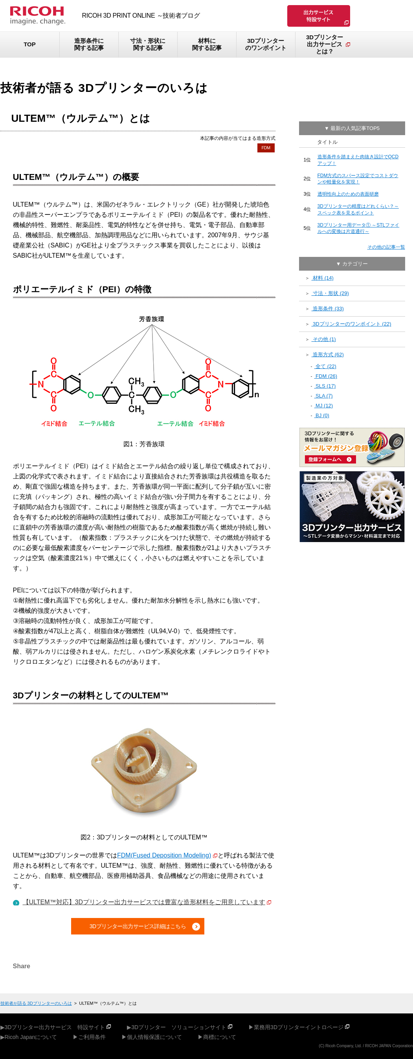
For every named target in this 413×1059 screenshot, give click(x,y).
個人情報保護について (154, 1037)
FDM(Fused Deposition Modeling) (164, 855)
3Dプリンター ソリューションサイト (178, 1027)
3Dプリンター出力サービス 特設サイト (55, 1027)
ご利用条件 (92, 1037)
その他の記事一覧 (386, 247)
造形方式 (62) (328, 354)
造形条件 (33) (328, 308)
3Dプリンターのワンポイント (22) (351, 324)
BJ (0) (321, 415)
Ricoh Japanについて (31, 1037)
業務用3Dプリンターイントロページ (298, 1027)
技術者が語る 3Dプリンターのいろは (36, 1003)
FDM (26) (326, 376)
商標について (219, 1037)
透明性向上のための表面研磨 (348, 194)
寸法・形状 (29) (330, 293)
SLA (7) (323, 396)
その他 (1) (324, 339)
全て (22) (325, 366)
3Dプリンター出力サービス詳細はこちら (138, 926)
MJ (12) (323, 406)
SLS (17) (325, 386)
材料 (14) (323, 278)
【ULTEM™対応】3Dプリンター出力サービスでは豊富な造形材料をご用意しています (144, 902)
